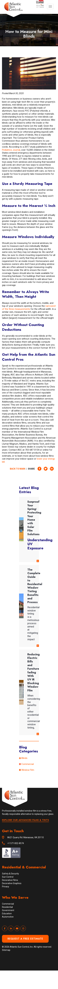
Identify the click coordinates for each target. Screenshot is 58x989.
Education (7, 913)
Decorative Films (10, 880)
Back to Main (17, 469)
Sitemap (6, 950)
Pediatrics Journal (11, 150)
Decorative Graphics (11, 883)
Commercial (27, 764)
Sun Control (7, 877)
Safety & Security (10, 873)
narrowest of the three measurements (29, 307)
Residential (7, 907)
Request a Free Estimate (25, 938)
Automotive (8, 917)
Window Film (27, 770)
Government (8, 910)
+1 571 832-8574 (15, 843)
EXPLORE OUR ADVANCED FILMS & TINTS (25, 820)
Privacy (5, 886)
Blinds (24, 758)
